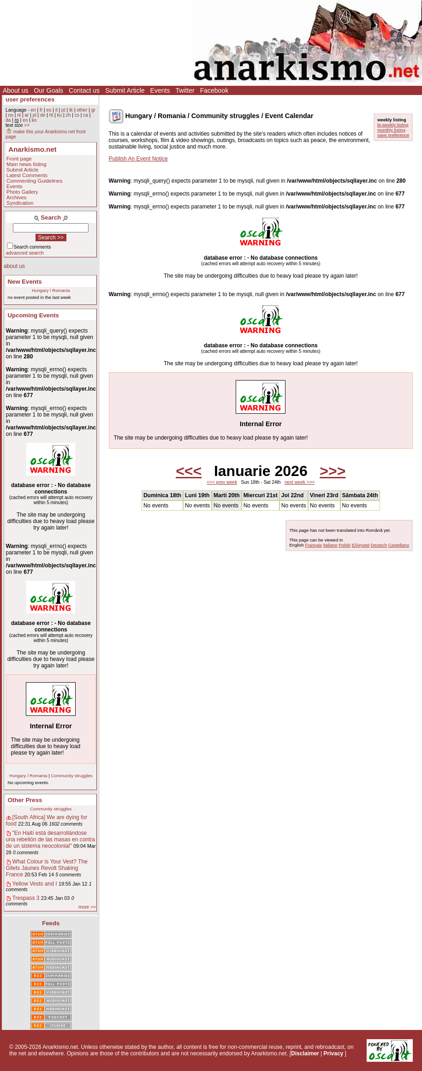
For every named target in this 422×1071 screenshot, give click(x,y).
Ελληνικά (360, 544)
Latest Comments (27, 175)
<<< (189, 471)
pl (34, 115)
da (8, 120)
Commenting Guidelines (34, 181)
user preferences (30, 99)
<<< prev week (222, 482)
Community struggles (71, 775)
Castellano (398, 544)
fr (41, 110)
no (10, 115)
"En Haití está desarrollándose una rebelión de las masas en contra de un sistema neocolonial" (50, 839)
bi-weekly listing (392, 124)
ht (51, 115)
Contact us (84, 90)
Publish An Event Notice (138, 158)
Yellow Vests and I (34, 884)
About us (15, 90)
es (49, 110)
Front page (19, 158)
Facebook (214, 90)
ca (85, 115)
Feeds (50, 923)
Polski (345, 544)
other (82, 110)
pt (63, 110)
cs (77, 115)
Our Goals (48, 90)
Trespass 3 (26, 898)
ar (26, 115)
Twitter (184, 90)
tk (71, 110)
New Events (25, 281)
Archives (16, 197)
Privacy (334, 1053)
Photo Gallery (22, 192)
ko (34, 120)
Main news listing (26, 164)
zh (68, 115)
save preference (393, 134)
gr (93, 110)
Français (313, 544)
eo (25, 120)
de (42, 115)
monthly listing (391, 129)
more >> (87, 907)
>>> (332, 471)
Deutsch (379, 544)
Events (160, 90)
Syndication (20, 203)
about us (14, 266)
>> (27, 125)
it (56, 110)
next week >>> (300, 482)
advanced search (25, 253)
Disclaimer (305, 1053)
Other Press (25, 800)
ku (59, 115)
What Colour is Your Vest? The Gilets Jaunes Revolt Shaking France (47, 868)
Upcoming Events (33, 315)
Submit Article (125, 90)
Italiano (330, 544)
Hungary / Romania (51, 290)
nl (19, 115)
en (33, 110)
